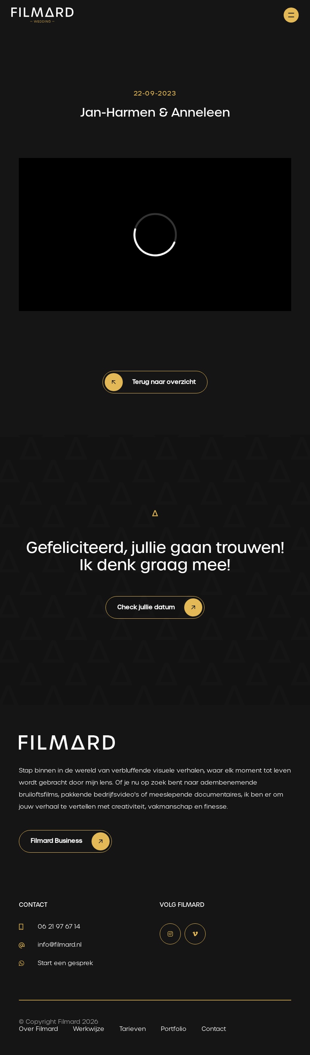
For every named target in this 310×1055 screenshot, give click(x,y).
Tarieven (132, 1029)
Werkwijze (88, 1029)
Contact (214, 1029)
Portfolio (173, 1029)
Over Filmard (38, 1029)
